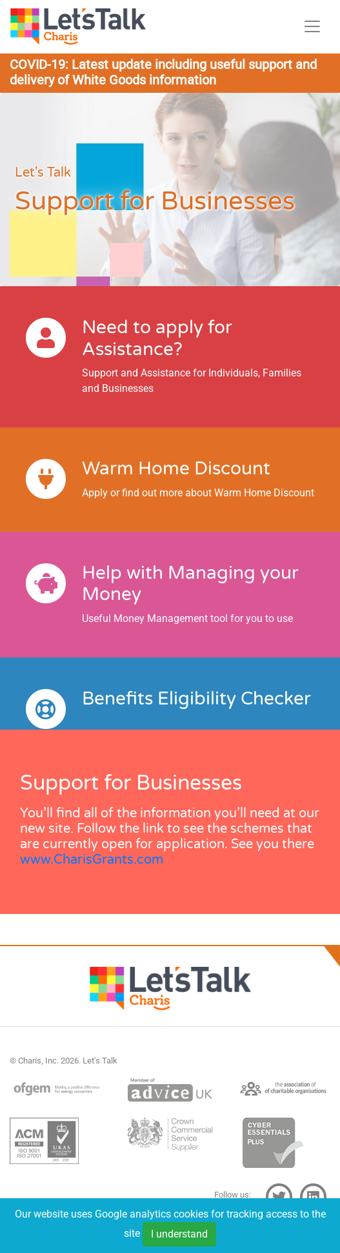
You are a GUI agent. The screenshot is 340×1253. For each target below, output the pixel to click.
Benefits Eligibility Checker (196, 699)
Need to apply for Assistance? (157, 338)
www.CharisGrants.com (91, 860)
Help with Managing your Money (190, 584)
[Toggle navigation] (312, 26)
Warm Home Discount (176, 469)
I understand (179, 1236)
